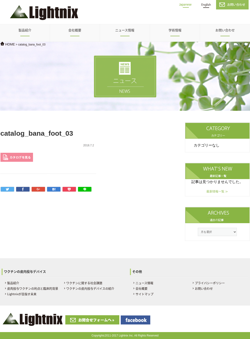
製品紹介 (24, 30)
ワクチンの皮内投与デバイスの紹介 (90, 288)
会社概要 (74, 30)
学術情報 (175, 30)
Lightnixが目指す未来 (21, 294)
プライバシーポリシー (210, 283)
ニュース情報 (124, 30)
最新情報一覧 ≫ (217, 191)
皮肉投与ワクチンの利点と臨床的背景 (32, 288)
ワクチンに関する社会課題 (84, 283)
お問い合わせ (225, 30)
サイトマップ (145, 294)
